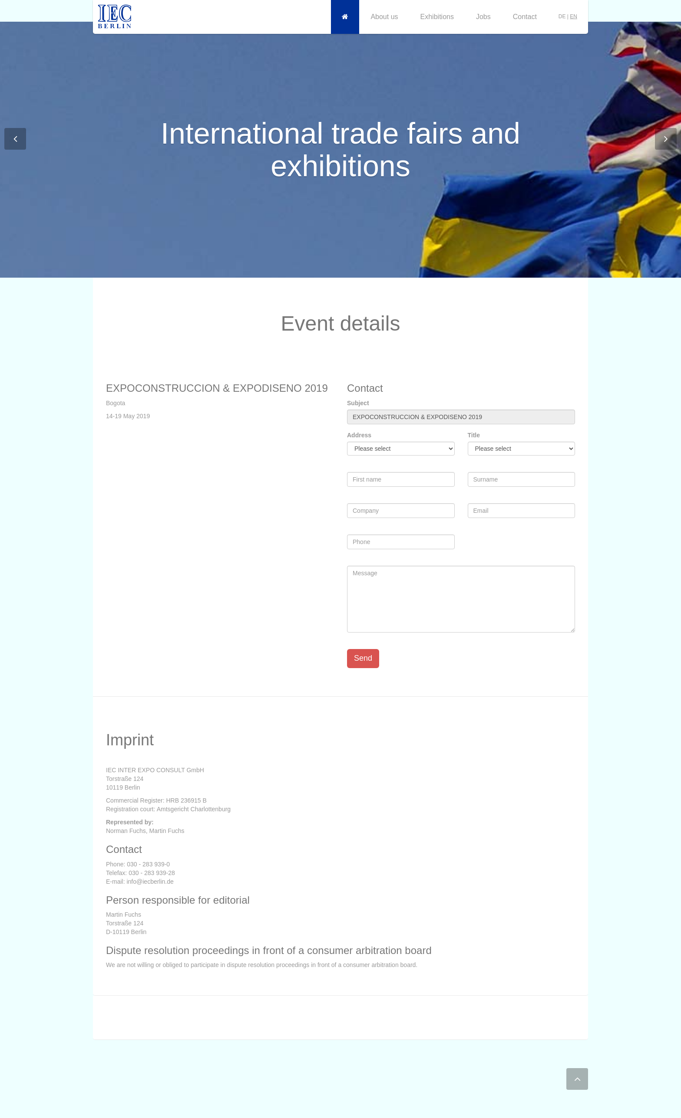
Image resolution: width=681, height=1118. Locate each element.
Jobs (483, 16)
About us (384, 16)
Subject (358, 403)
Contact (525, 16)
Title (474, 435)
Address (359, 435)
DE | (568, 16)
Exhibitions (437, 16)
